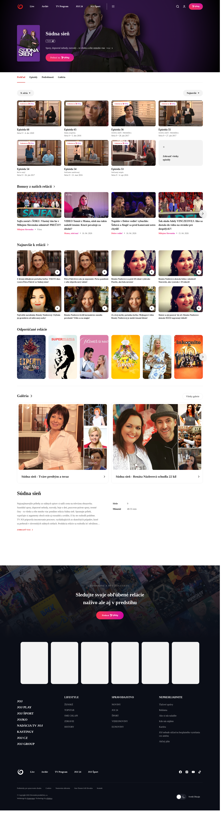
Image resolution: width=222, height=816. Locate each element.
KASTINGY (26, 735)
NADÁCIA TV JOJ (32, 729)
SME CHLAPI (71, 715)
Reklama (163, 710)
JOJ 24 (79, 6)
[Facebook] (180, 777)
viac (110, 48)
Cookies (48, 794)
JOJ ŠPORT (26, 715)
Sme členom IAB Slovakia (83, 794)
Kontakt (99, 794)
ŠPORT (115, 715)
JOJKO (23, 722)
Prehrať (110, 615)
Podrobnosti (48, 77)
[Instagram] (187, 777)
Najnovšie (193, 93)
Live (32, 6)
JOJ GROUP (27, 749)
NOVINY (116, 704)
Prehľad (21, 77)
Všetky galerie (192, 396)
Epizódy (33, 77)
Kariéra (162, 727)
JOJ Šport (95, 6)
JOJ (20, 702)
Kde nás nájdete (166, 721)
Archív (45, 6)
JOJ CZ (23, 742)
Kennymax (31, 804)
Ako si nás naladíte (168, 715)
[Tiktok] (199, 777)
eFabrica (49, 804)
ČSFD (50, 41)
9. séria (25, 93)
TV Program (62, 6)
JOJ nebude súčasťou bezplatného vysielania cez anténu (179, 734)
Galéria (61, 77)
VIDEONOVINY (120, 721)
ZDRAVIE (69, 721)
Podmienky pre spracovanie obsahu (29, 794)
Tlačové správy (166, 704)
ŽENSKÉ (68, 704)
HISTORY (69, 727)
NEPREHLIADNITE (171, 697)
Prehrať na (59, 58)
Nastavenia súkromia (63, 794)
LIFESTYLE (71, 697)
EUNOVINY (118, 727)
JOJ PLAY (25, 708)
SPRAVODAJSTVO (123, 697)
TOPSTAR (69, 710)
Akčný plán (164, 741)
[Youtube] (193, 777)
